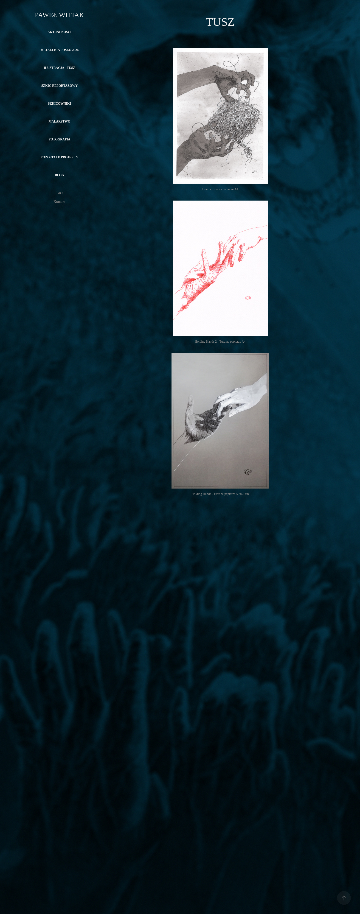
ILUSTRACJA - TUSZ (59, 68)
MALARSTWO (59, 121)
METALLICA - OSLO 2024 (59, 50)
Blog (59, 175)
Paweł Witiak (59, 15)
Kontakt (59, 202)
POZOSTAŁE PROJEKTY (59, 157)
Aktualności (59, 32)
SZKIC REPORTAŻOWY (59, 85)
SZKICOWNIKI (59, 103)
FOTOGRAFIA (59, 139)
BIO (59, 193)
